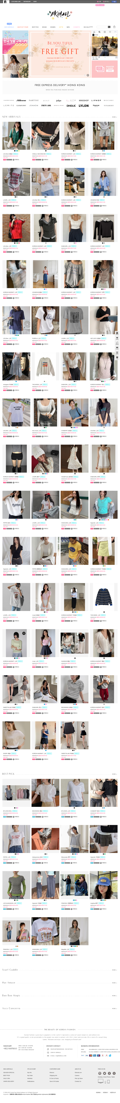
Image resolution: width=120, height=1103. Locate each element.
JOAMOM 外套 (98, 200)
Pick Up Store (79, 1078)
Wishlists (29, 1078)
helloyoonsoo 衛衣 (40, 857)
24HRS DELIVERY (8, 1081)
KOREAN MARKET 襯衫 (100, 661)
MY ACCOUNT (31, 1069)
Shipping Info (53, 1075)
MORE (114, 117)
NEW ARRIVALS (8, 1069)
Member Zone (117, 338)
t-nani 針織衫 (38, 615)
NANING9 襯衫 (68, 661)
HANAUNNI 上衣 (69, 523)
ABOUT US (78, 1069)
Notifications (30, 1081)
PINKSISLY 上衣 (10, 949)
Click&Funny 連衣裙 (69, 477)
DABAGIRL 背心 (39, 707)
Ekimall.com (78, 1072)
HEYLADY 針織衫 (98, 338)
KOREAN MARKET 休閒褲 (101, 154)
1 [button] (84, 75)
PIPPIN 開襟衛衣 (40, 569)
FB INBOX (117, 343)
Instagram (99, 1073)
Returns (52, 1072)
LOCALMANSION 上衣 (12, 903)
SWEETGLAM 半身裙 (12, 707)
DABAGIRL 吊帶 (98, 477)
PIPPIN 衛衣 (9, 523)
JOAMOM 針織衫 (40, 292)
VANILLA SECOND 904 (41, 154)
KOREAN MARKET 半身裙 (101, 569)
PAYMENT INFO (117, 348)
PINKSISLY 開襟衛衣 (70, 903)
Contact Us (78, 1081)
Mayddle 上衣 (68, 949)
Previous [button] (31, 54)
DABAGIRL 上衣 (68, 246)
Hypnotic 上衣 (97, 523)
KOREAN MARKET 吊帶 (100, 292)
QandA (117, 357)
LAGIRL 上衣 (9, 200)
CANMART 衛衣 (98, 811)
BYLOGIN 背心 (10, 811)
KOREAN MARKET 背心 (100, 384)
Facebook (109, 1073)
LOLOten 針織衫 (10, 154)
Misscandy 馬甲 (68, 857)
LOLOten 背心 (39, 200)
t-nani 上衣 (38, 661)
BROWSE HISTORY (117, 353)
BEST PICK (6, 1075)
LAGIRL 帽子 (38, 477)
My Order (30, 1075)
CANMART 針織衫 (69, 430)
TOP (116, 367)
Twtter (104, 1073)
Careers (77, 1075)
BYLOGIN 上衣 (68, 811)
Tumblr (114, 1073)
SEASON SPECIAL (8, 1072)
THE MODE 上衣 (40, 384)
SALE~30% (6, 1078)
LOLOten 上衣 (10, 246)
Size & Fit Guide (54, 1081)
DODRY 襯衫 (9, 753)
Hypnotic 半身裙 (98, 857)
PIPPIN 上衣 (9, 857)
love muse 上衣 (39, 430)
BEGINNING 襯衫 (40, 811)
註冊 (99, 2)
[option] (15, 43)
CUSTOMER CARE (55, 1069)
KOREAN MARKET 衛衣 (100, 707)
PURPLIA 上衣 (39, 338)
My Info (29, 1072)
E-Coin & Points (54, 1078)
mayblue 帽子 (97, 903)
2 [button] (87, 75)
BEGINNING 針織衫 (69, 707)
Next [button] (89, 54)
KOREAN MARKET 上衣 (71, 154)
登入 (114, 1)
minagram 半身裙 (11, 384)
